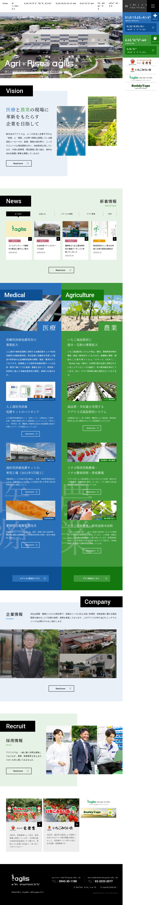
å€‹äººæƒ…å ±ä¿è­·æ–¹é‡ (86, 887)
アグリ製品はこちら (91, 578)
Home (5, 3)
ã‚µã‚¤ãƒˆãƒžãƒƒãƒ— (110, 887)
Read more (18, 163)
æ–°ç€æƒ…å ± (16, 6)
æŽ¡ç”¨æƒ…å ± (114, 4)
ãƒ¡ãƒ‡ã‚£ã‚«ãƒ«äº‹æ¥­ (66, 3)
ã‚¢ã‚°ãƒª (136, 50)
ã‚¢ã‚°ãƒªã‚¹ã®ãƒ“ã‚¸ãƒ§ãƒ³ (38, 3)
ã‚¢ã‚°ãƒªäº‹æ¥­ (87, 3)
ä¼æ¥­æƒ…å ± (101, 6)
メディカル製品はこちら (30, 578)
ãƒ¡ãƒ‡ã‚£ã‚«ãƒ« (136, 27)
